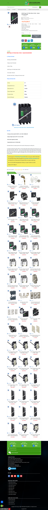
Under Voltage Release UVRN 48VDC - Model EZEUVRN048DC (13, 386)
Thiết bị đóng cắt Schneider (12, 483)
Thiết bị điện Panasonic (12, 485)
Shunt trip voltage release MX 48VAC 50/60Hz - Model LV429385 (24, 286)
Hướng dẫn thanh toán (12, 448)
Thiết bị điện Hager (11, 486)
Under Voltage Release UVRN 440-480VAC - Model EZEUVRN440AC (13, 352)
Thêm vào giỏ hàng (36, 36)
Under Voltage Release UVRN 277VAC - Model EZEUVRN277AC (35, 352)
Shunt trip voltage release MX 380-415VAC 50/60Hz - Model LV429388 (35, 270)
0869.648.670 (32, 45)
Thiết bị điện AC (11, 489)
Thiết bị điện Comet (11, 491)
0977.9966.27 (25, 45)
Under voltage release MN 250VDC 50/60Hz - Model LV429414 (24, 220)
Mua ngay (26, 35)
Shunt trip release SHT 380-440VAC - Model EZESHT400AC (35, 435)
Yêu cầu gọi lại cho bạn (12, 450)
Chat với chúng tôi (13, 452)
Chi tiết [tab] (8, 51)
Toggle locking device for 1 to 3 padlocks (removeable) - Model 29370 (24, 203)
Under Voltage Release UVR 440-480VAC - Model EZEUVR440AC (35, 386)
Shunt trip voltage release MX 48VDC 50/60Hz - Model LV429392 (13, 270)
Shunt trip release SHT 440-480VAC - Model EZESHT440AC (24, 435)
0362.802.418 (40, 45)
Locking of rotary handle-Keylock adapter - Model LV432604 (35, 187)
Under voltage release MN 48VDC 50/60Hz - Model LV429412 (35, 220)
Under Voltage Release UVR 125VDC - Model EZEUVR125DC (12, 419)
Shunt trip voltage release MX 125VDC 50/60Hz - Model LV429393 (35, 253)
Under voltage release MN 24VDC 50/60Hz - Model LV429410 (12, 236)
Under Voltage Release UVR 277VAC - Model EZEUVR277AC (24, 402)
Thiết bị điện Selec (11, 488)
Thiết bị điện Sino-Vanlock (12, 492)
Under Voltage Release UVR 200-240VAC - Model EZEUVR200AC (35, 402)
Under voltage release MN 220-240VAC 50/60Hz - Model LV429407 (35, 236)
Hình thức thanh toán (11, 499)
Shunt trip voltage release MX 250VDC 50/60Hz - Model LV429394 (24, 253)
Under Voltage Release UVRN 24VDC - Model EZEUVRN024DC (24, 386)
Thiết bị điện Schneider (12, 482)
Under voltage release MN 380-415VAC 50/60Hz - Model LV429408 (24, 236)
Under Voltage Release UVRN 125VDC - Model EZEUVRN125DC (35, 369)
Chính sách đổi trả (11, 502)
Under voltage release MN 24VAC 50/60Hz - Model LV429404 (12, 253)
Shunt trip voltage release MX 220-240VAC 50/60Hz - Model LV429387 (13, 286)
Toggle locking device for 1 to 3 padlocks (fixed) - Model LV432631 (13, 203)
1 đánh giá (24, 15)
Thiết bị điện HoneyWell (12, 494)
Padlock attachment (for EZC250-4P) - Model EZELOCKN (13, 336)
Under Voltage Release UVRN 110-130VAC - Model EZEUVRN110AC (24, 369)
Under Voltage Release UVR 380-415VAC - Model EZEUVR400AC (12, 402)
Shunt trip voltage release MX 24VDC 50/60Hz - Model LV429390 (24, 270)
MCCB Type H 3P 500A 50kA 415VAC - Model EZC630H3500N (24, 127)
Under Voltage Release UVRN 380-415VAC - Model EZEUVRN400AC (24, 352)
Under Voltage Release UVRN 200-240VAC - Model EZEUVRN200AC (13, 369)
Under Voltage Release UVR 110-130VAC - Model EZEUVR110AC (24, 419)
